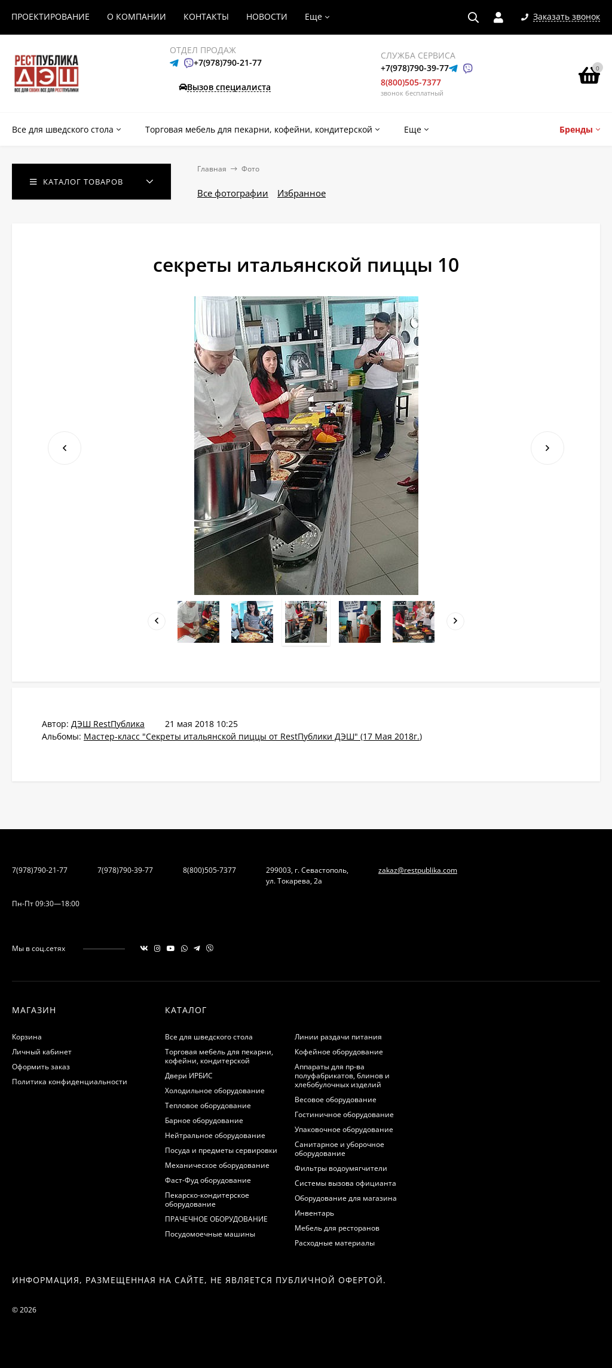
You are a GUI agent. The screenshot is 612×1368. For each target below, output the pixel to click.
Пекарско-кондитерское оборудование (207, 1199)
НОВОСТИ (266, 16)
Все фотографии (232, 193)
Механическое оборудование (217, 1165)
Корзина (27, 1037)
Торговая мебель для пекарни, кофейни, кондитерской (219, 1056)
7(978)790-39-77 (125, 870)
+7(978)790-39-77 (415, 67)
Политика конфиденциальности (69, 1081)
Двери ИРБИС (189, 1076)
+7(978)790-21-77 (228, 62)
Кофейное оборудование (339, 1052)
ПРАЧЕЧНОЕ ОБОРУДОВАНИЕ (216, 1219)
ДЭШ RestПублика (108, 723)
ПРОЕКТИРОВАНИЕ (50, 16)
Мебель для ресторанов (337, 1228)
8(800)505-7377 (411, 82)
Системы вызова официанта (345, 1183)
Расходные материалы (335, 1243)
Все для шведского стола (209, 1037)
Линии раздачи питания (338, 1037)
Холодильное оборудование (215, 1090)
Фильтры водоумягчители (341, 1168)
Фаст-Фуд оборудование (208, 1180)
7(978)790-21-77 (40, 870)
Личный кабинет (42, 1052)
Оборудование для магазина (346, 1198)
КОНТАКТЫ (206, 16)
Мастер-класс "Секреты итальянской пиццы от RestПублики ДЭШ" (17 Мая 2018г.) (253, 736)
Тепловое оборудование (208, 1105)
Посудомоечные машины (210, 1234)
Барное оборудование (204, 1120)
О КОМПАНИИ (136, 16)
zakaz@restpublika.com (417, 870)
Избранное (301, 193)
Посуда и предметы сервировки (221, 1150)
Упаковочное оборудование (344, 1129)
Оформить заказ (41, 1067)
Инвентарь (314, 1213)
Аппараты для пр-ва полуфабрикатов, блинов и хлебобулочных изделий (342, 1076)
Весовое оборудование (336, 1099)
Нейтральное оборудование (215, 1135)
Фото (250, 169)
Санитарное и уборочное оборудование (339, 1148)
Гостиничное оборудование (344, 1114)
